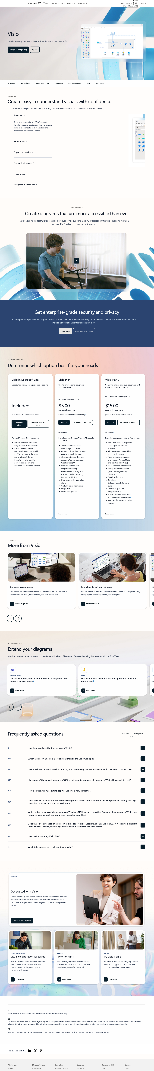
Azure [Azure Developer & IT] (103, 1068)
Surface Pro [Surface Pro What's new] (11, 1068)
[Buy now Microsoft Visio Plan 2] (110, 422)
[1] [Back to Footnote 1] (9, 1010)
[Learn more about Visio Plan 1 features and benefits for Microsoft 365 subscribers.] (62, 514)
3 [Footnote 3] (66, 432)
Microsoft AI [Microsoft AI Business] (80, 1068)
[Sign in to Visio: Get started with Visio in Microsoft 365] (19, 424)
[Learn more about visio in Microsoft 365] (17, 979)
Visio (45, 3)
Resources (81, 3)
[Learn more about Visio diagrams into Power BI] (88, 690)
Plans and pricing (57, 3)
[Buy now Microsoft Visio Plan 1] (64, 422)
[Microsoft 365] (34, 3)
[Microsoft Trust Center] (84, 331)
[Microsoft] (16, 3)
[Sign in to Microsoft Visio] (35, 50)
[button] (76, 261)
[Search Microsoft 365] (135, 3)
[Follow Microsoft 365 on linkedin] (29, 1051)
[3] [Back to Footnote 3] (9, 1029)
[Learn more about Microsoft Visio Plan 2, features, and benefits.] (109, 514)
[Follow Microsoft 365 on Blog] (41, 1051)
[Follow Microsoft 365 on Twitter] (35, 1051)
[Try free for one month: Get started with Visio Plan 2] (128, 422)
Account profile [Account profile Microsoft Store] (36, 1068)
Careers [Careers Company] (127, 1068)
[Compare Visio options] (22, 920)
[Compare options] (19, 604)
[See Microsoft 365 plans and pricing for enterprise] (38, 424)
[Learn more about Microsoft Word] (17, 690)
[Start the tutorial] (90, 604)
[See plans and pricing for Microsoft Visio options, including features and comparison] (18, 50)
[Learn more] (65, 331)
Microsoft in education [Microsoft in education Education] (61, 1068)
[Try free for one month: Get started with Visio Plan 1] (82, 422)
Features (70, 3)
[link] (11, 84)
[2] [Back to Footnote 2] (9, 1018)
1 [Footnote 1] (77, 491)
